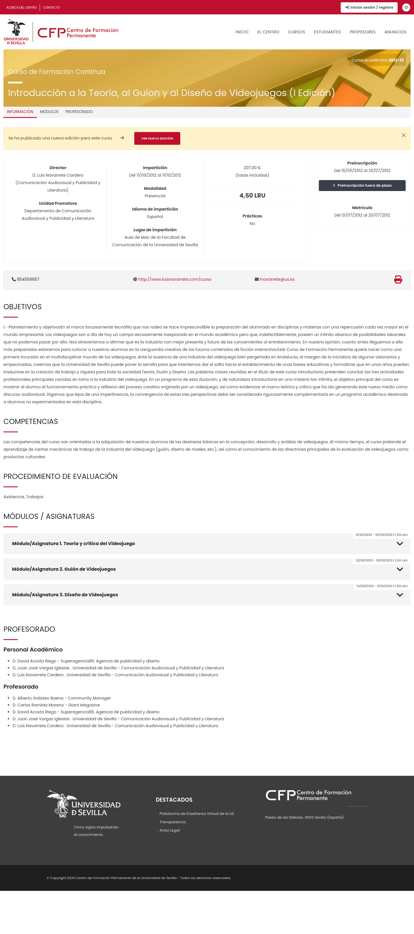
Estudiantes (327, 32)
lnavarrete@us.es (275, 279)
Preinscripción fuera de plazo (362, 185)
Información (20, 111)
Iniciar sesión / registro (369, 7)
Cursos (296, 32)
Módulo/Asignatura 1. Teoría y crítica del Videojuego (211, 540)
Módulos (49, 111)
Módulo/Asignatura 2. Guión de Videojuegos (211, 565)
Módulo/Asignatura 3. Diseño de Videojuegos (211, 591)
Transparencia (173, 822)
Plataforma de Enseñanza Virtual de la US (197, 813)
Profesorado (79, 111)
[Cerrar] (403, 135)
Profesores (363, 32)
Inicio (242, 32)
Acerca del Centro (21, 7)
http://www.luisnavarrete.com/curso (172, 279)
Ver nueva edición (157, 138)
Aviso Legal (170, 830)
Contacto (51, 7)
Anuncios (396, 32)
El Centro (268, 32)
